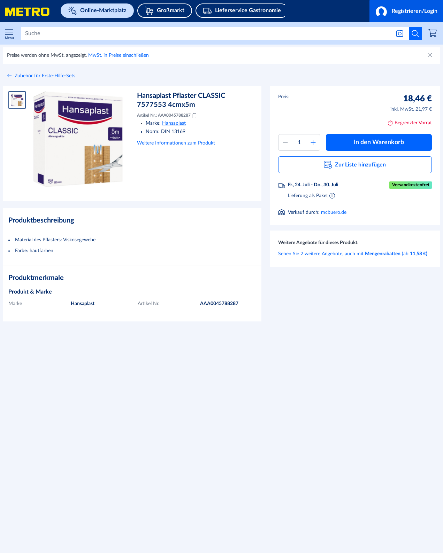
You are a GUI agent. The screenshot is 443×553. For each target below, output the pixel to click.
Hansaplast (174, 123)
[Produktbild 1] (17, 100)
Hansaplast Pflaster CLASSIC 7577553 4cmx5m (181, 100)
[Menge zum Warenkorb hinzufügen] (299, 142)
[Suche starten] (415, 33)
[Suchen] (206, 33)
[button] (406, 11)
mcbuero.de (333, 212)
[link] (433, 34)
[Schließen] (430, 55)
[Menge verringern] (285, 142)
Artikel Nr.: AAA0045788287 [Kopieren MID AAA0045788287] (167, 115)
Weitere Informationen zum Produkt (176, 143)
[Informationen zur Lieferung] (332, 195)
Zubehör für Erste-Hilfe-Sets (45, 75)
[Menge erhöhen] (313, 142)
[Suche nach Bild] (400, 33)
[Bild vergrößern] (78, 139)
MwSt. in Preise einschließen (118, 55)
